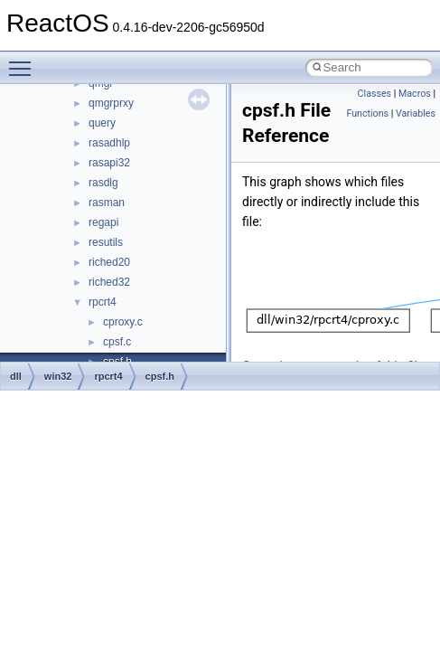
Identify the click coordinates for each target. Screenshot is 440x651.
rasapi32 (109, 162)
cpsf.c (117, 341)
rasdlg (103, 182)
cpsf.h (159, 376)
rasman (107, 202)
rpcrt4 (103, 302)
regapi (103, 222)
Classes (374, 93)
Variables (415, 113)
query (102, 123)
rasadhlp (109, 143)
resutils (106, 242)
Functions (367, 113)
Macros (414, 93)
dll (16, 376)
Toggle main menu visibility (24, 61)
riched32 (109, 282)
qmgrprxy (111, 103)
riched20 (109, 262)
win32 (58, 376)
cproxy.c (123, 322)
